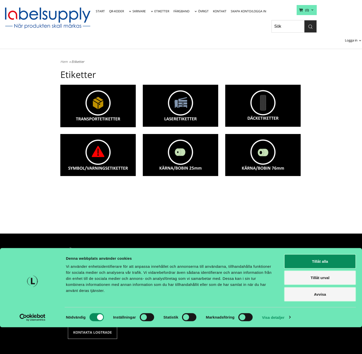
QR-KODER (116, 11)
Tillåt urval (320, 304)
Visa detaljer (273, 344)
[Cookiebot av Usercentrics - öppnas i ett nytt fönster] (33, 344)
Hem (64, 61)
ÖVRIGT (203, 11)
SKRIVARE (139, 11)
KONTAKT (220, 11)
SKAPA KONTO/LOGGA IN (248, 11)
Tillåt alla (320, 288)
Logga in (351, 40)
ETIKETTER (161, 11)
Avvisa (320, 321)
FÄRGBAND (181, 11)
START (100, 11)
